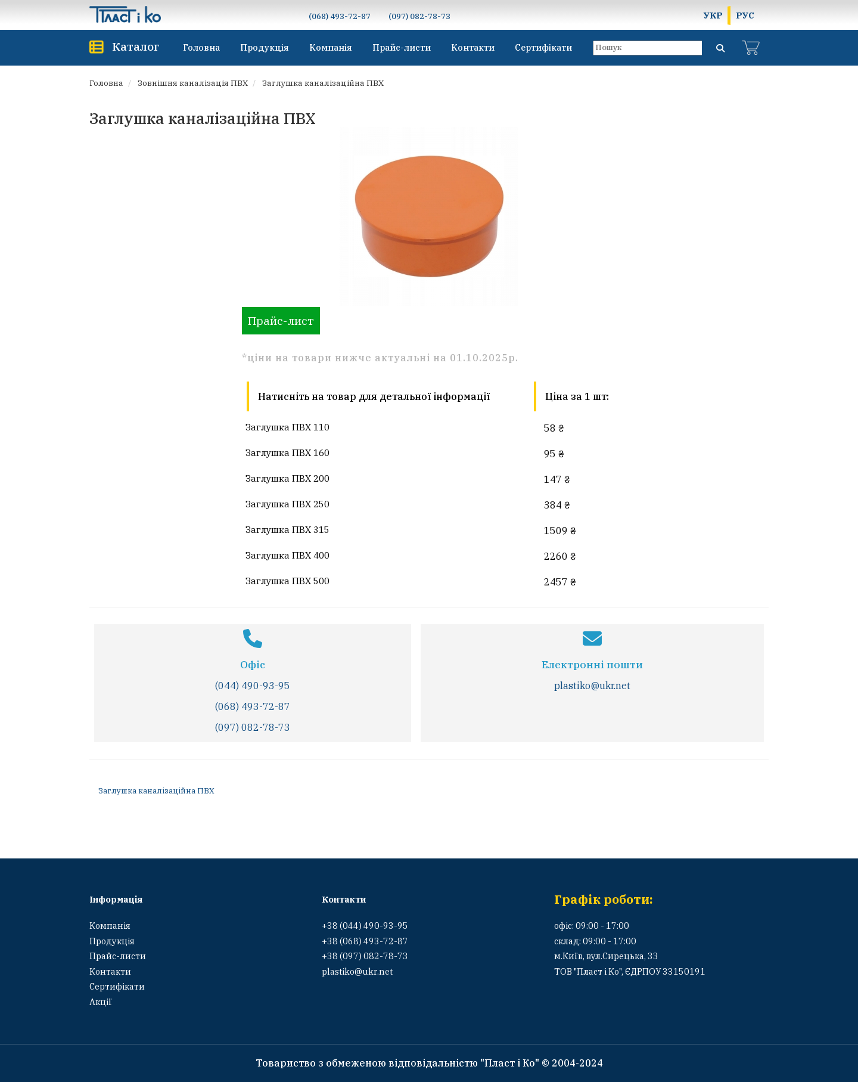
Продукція (264, 47)
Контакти (473, 47)
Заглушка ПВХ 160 (287, 452)
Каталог (136, 46)
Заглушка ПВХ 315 (287, 529)
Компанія (330, 47)
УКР (713, 15)
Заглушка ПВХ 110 (287, 427)
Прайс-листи (401, 47)
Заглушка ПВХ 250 (287, 504)
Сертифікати (543, 47)
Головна (201, 47)
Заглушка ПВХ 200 (287, 478)
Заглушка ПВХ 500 (287, 581)
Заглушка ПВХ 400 (287, 555)
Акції (100, 1001)
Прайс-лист (281, 320)
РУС (745, 15)
